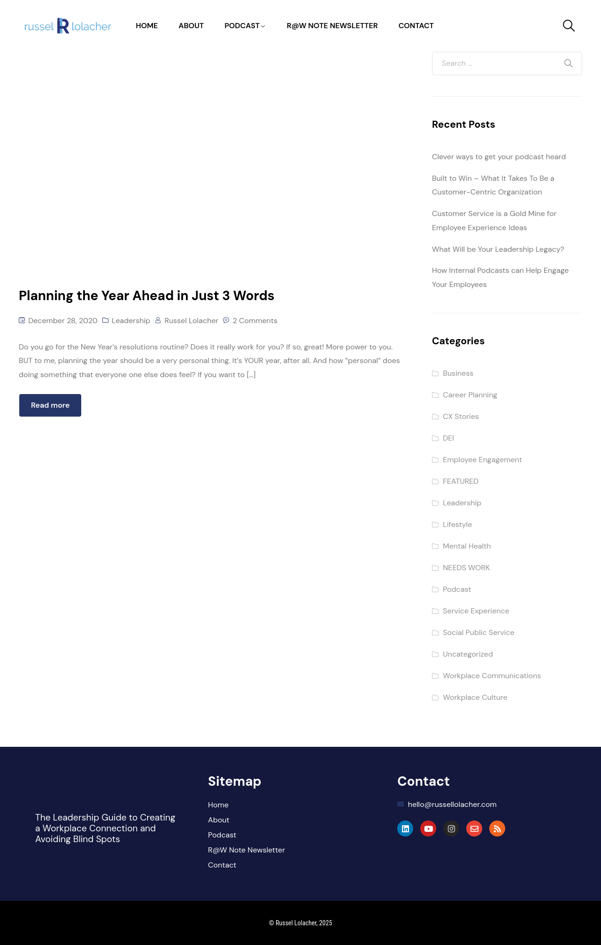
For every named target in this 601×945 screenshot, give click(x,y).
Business (458, 373)
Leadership (131, 320)
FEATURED (460, 481)
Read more (50, 405)
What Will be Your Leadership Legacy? (498, 249)
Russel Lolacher (191, 320)
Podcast (242, 26)
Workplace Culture (475, 697)
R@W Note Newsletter (332, 26)
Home (147, 26)
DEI (448, 438)
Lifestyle (457, 524)
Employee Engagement (482, 460)
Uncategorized (468, 654)
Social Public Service (478, 632)
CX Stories (461, 416)
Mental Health (467, 546)
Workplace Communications (492, 676)
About (191, 26)
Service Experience (476, 611)
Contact (416, 26)
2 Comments (255, 320)
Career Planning (470, 395)
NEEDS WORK (466, 568)
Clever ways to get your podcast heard (499, 157)
